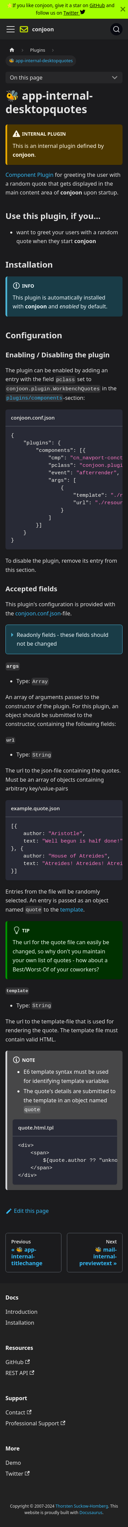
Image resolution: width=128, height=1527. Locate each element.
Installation (19, 1322)
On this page (26, 77)
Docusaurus (91, 1512)
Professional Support (35, 1423)
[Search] (116, 29)
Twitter (74, 13)
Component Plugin (29, 175)
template (71, 909)
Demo (13, 1462)
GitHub (97, 5)
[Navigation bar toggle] (10, 29)
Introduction (21, 1312)
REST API (19, 1373)
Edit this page (27, 1211)
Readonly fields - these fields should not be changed (63, 639)
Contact (18, 1412)
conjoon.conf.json (38, 613)
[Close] (123, 9)
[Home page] (11, 50)
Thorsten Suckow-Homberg (82, 1506)
